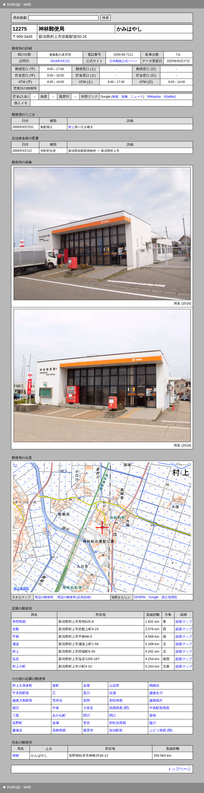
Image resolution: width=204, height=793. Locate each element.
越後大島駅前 (22, 700)
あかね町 (59, 715)
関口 (112, 715)
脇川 (152, 723)
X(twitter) (170, 96)
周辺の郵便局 (44, 597)
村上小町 (19, 666)
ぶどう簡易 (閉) (161, 730)
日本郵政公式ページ (123, 61)
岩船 (15, 629)
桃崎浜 (154, 685)
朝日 (15, 708)
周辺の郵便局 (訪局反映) (74, 597)
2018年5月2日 (60, 61)
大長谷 (88, 708)
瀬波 (15, 644)
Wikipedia (154, 96)
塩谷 (15, 659)
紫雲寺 (88, 730)
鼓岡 (86, 700)
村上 (71, 127)
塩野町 (17, 723)
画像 (125, 96)
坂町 (55, 685)
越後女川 (156, 693)
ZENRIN (140, 597)
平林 (15, 636)
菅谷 (86, 723)
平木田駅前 (20, 693)
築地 (152, 715)
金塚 (55, 723)
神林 (15, 755)
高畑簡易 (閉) (119, 708)
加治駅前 (116, 730)
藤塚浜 (17, 730)
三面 (15, 715)
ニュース (137, 96)
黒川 (86, 693)
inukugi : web (17, 4)
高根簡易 (59, 730)
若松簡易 (116, 700)
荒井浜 (57, 700)
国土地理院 (169, 597)
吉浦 (112, 693)
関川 (86, 715)
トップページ (179, 769)
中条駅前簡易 (159, 708)
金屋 (86, 685)
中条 (55, 708)
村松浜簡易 (117, 723)
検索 (115, 96)
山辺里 (114, 685)
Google (154, 597)
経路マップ (183, 621)
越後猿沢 (156, 700)
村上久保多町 (22, 685)
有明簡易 (19, 621)
